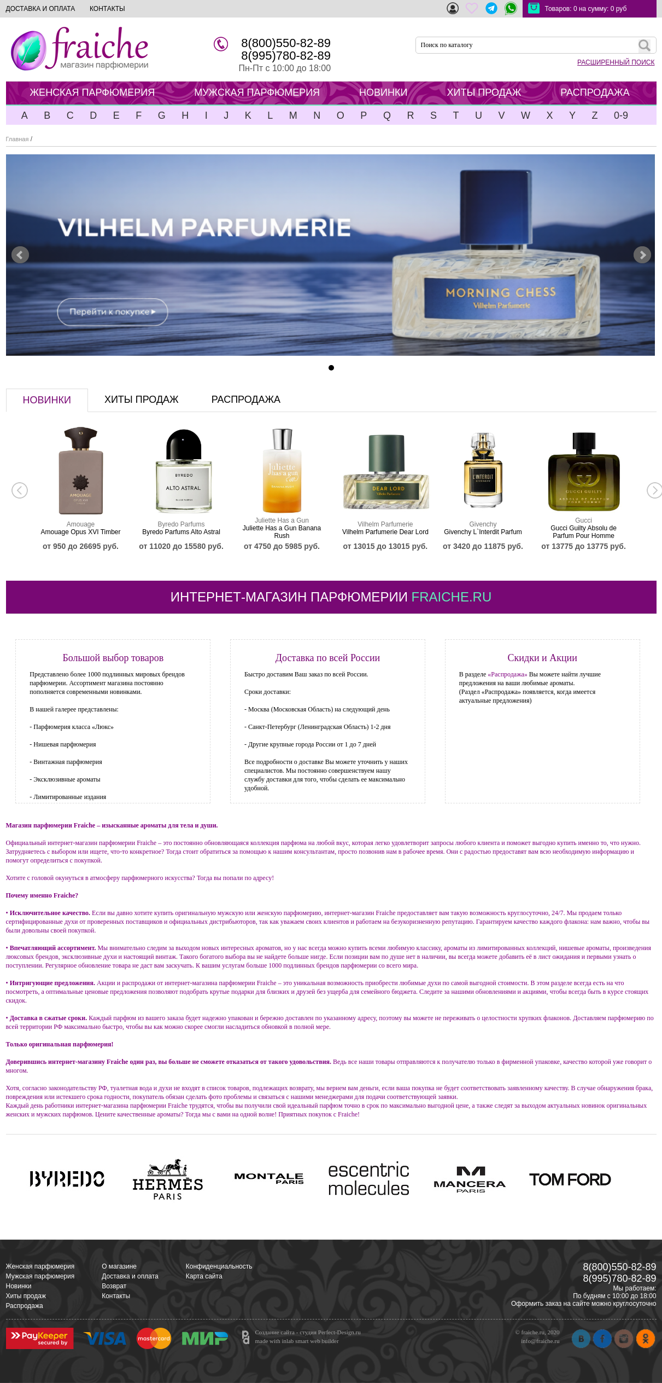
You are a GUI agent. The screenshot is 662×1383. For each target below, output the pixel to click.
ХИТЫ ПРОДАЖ (484, 92)
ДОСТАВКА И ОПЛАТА (40, 9)
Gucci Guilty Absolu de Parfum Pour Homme (583, 532)
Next (642, 255)
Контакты (116, 1296)
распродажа (246, 399)
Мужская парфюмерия (40, 1276)
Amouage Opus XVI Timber (80, 532)
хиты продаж (141, 399)
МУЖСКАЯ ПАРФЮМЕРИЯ (257, 92)
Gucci (583, 520)
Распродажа (24, 1306)
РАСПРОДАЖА (594, 92)
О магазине (119, 1266)
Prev (20, 255)
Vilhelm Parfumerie (385, 524)
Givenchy (482, 524)
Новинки (19, 1286)
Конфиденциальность (219, 1266)
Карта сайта (204, 1276)
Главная (17, 139)
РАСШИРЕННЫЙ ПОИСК (615, 62)
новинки (47, 400)
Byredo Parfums (180, 524)
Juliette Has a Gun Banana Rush (282, 532)
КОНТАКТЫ (107, 9)
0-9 (621, 115)
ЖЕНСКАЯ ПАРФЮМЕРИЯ (92, 92)
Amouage (81, 524)
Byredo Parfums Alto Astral (181, 532)
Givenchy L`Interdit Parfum (483, 532)
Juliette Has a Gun (282, 520)
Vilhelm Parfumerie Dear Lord (385, 532)
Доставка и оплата (130, 1276)
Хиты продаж (26, 1296)
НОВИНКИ (383, 92)
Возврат (114, 1286)
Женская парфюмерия (40, 1266)
